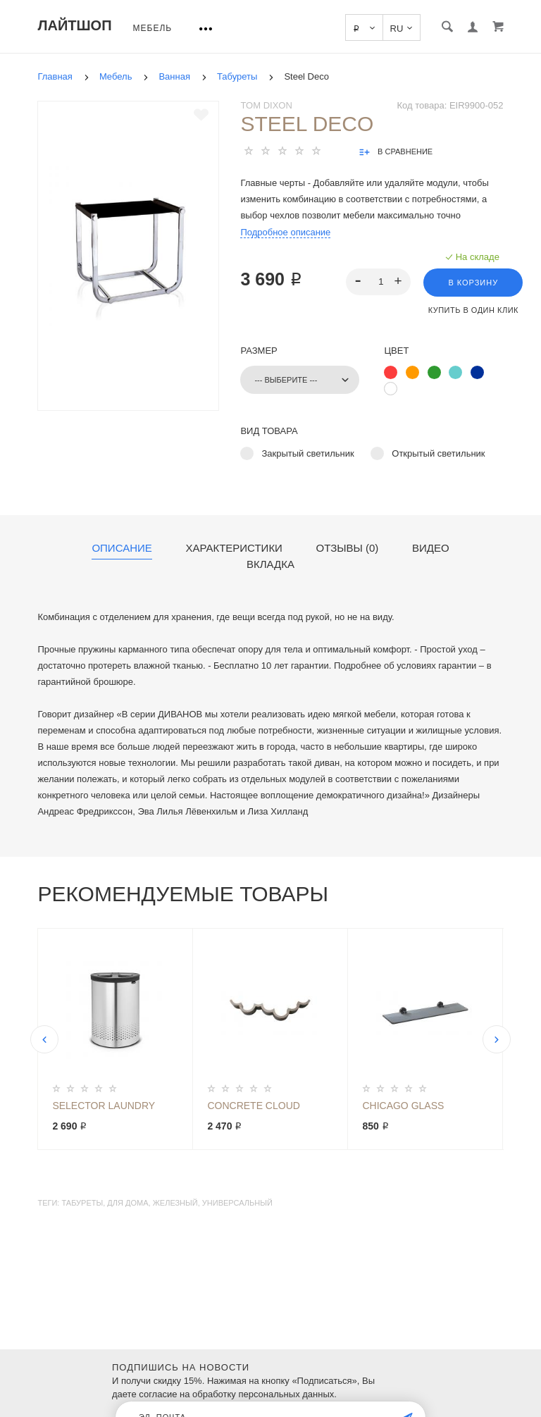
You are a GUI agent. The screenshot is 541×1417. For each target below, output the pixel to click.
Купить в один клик (473, 310)
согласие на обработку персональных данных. (238, 1394)
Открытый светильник (438, 453)
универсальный (237, 1203)
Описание (121, 548)
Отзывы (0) (347, 548)
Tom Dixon (266, 105)
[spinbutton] (379, 281)
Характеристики (233, 548)
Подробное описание (285, 232)
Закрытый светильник (307, 453)
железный (175, 1203)
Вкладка (270, 564)
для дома (127, 1203)
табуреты (82, 1203)
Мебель (153, 28)
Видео (430, 548)
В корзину (473, 282)
